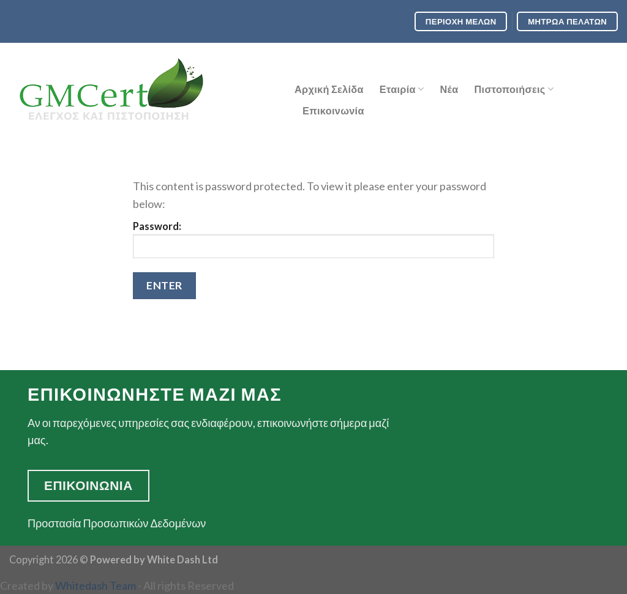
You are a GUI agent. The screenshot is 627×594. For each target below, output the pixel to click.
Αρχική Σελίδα (329, 89)
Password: (313, 239)
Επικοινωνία (333, 110)
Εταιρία (402, 89)
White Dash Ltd (182, 559)
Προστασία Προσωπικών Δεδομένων (117, 523)
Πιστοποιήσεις (514, 89)
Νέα (449, 89)
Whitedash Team (95, 585)
